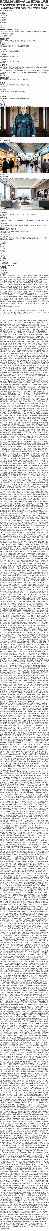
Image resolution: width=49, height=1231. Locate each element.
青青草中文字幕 (9, 503)
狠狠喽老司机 (31, 830)
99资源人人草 (19, 1070)
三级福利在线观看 (10, 644)
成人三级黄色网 (8, 973)
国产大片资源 (26, 599)
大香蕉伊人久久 (17, 791)
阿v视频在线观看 (27, 899)
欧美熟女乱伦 (40, 444)
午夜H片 (45, 1064)
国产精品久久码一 (20, 1183)
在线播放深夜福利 (16, 703)
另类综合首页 (42, 1020)
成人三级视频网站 (33, 465)
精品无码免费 (44, 531)
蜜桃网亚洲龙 (25, 1154)
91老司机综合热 (31, 1182)
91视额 (19, 866)
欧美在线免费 (11, 439)
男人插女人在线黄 (37, 730)
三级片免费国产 (39, 1195)
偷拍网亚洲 (23, 984)
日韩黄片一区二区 (24, 618)
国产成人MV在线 (41, 687)
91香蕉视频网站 (10, 393)
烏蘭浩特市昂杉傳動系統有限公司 (35, 286)
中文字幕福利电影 (44, 667)
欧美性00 (45, 932)
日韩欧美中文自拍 (35, 1106)
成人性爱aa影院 (17, 481)
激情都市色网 (8, 333)
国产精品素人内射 (13, 959)
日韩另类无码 (33, 672)
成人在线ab (3, 1214)
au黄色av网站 (18, 1013)
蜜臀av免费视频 (4, 336)
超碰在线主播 (6, 568)
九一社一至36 (42, 937)
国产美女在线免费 (26, 481)
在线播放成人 (44, 696)
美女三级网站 (44, 665)
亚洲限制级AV (15, 1009)
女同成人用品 (42, 434)
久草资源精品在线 (18, 1044)
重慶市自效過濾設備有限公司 (12, 289)
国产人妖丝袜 (18, 1144)
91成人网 (20, 1032)
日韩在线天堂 (25, 413)
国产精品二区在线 (5, 515)
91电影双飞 (19, 934)
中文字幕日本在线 (20, 594)
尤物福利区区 (39, 601)
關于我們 (2, 246)
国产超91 (11, 1083)
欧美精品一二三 (27, 377)
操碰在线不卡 (5, 613)
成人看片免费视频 (11, 605)
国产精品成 (43, 949)
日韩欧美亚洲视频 (34, 443)
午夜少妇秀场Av (30, 1147)
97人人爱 (34, 1042)
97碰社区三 (5, 1097)
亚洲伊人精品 (34, 644)
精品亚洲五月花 (29, 391)
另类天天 (11, 1097)
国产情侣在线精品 (26, 322)
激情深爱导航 (3, 343)
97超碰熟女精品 (23, 1116)
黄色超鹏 (27, 937)
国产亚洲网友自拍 (43, 534)
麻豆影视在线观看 (33, 649)
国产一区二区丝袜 (24, 438)
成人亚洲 (4, 971)
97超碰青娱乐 (11, 1156)
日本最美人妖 (5, 529)
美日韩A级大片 (18, 904)
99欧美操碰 (3, 789)
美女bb (45, 865)
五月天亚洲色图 (40, 894)
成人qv (11, 873)
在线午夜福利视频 (39, 391)
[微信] (1, 241)
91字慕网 (12, 772)
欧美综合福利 (21, 339)
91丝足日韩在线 (4, 894)
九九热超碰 (5, 935)
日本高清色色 (14, 1102)
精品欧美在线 (35, 419)
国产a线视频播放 (31, 713)
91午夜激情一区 (7, 326)
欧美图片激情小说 (28, 689)
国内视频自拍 (11, 684)
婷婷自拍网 (7, 1194)
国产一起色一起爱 (24, 486)
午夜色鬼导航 (18, 920)
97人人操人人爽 (43, 1085)
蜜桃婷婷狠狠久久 (5, 1046)
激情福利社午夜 (12, 350)
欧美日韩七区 (5, 920)
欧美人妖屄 (46, 1130)
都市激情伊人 (32, 970)
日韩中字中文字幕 (41, 1071)
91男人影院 (45, 1147)
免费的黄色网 (11, 1070)
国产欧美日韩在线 (5, 513)
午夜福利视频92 (6, 372)
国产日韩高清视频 (12, 460)
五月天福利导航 (40, 858)
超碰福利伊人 (8, 348)
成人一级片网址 (19, 382)
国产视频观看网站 (7, 1176)
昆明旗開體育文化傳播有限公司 (13, 291)
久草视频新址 (6, 727)
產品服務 (2, 248)
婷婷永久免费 (17, 928)
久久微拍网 (21, 1042)
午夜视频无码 (27, 908)
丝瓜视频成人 (21, 711)
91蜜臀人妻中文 (8, 977)
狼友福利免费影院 (14, 369)
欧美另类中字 (5, 581)
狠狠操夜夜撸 (25, 329)
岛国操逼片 (3, 1149)
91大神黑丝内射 (12, 386)
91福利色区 (16, 873)
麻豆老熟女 (17, 858)
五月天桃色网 (41, 953)
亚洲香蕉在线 (13, 698)
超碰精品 (13, 992)
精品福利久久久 (32, 460)
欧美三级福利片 (13, 422)
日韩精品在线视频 (31, 687)
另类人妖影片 (19, 689)
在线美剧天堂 (13, 524)
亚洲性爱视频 (9, 939)
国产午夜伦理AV (31, 1173)
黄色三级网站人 (38, 577)
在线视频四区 (10, 376)
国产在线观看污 (12, 436)
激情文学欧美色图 (40, 389)
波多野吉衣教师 (6, 364)
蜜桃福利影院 (3, 1132)
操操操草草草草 (14, 438)
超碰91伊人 (10, 858)
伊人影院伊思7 (42, 1194)
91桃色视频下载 (38, 412)
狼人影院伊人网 (43, 887)
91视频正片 (40, 1008)
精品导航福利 (33, 799)
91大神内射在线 (27, 543)
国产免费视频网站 (21, 417)
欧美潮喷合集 (7, 519)
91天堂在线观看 (24, 672)
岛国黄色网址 (3, 350)
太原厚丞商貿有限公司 (8, 293)
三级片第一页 (35, 543)
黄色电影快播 (42, 942)
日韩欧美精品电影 (18, 477)
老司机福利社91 (41, 1097)
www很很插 (38, 923)
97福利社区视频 (29, 1083)
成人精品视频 (36, 899)
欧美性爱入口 (41, 1135)
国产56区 (39, 799)
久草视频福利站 (22, 355)
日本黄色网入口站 (40, 1049)
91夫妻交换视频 (40, 885)
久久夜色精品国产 (24, 443)
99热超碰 (38, 897)
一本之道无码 (19, 572)
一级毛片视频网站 (35, 696)
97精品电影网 (29, 1192)
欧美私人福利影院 (14, 529)
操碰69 (20, 1170)
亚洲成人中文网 (42, 980)
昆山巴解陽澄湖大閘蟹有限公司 (33, 301)
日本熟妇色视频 (7, 1064)
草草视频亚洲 (14, 870)
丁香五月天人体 (13, 1030)
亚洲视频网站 (32, 610)
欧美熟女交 (25, 877)
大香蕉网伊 (43, 1002)
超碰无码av (12, 1178)
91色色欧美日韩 (33, 1078)
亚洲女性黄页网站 (28, 1142)
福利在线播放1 (16, 787)
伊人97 (15, 798)
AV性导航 (37, 810)
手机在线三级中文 (5, 1223)
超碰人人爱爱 (6, 911)
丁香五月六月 (35, 539)
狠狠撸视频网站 (16, 326)
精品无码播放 (12, 532)
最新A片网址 (10, 782)
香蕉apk (13, 1194)
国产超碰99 (25, 1040)
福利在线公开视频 (7, 345)
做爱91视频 (43, 899)
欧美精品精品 (36, 527)
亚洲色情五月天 (41, 851)
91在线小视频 (38, 1171)
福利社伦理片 (26, 684)
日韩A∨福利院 (11, 820)
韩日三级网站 (5, 1032)
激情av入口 (44, 1047)
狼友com (46, 985)
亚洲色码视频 (6, 438)
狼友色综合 (8, 932)
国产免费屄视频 (18, 723)
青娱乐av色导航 (18, 1090)
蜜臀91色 (36, 1206)
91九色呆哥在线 (28, 903)
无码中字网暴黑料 (19, 558)
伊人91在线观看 (40, 818)
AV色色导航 (19, 801)
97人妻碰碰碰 (29, 946)
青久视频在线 (11, 357)
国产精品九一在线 (22, 524)
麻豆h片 (22, 858)
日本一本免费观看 (37, 1099)
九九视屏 (12, 1046)
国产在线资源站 (34, 618)
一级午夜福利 (30, 479)
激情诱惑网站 (44, 1188)
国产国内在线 (21, 527)
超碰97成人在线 (29, 1051)
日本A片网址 (20, 1171)
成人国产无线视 (28, 651)
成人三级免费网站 (34, 887)
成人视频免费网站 (14, 903)
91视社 (42, 792)
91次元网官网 (18, 887)
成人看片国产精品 (43, 649)
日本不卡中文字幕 (38, 954)
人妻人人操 (41, 847)
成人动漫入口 (26, 653)
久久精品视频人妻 (23, 663)
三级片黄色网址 (33, 458)
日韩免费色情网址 (13, 1197)
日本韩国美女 (21, 718)
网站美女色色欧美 (8, 846)
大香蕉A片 (23, 971)
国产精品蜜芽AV (30, 1063)
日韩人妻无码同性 (7, 997)
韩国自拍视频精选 (16, 889)
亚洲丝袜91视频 (17, 1123)
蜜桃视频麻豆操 (26, 474)
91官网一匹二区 (25, 1188)
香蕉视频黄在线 (9, 818)
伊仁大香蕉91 (20, 1082)
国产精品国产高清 (31, 498)
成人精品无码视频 (10, 643)
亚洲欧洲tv (6, 1023)
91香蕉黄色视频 (9, 329)
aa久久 (17, 1140)
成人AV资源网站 (28, 1044)
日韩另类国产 (21, 320)
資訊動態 (2, 251)
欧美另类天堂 (36, 689)
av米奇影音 (14, 1015)
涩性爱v (13, 801)
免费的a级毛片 (42, 556)
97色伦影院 (34, 816)
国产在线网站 (38, 982)
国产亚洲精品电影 (7, 474)
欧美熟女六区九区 (11, 715)
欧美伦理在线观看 (14, 655)
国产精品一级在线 (33, 617)
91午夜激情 (14, 1170)
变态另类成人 (26, 794)
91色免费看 (39, 932)
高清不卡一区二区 (28, 572)
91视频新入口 (19, 996)
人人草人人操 (6, 1175)
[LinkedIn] (5, 241)
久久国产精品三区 (7, 1063)
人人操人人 (17, 1202)
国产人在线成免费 (18, 670)
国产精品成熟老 (36, 596)
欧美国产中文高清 (33, 801)
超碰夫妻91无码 (13, 331)
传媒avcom (10, 961)
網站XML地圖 (3, 268)
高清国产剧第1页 (17, 345)
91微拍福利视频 (8, 825)
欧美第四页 (25, 1144)
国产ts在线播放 (28, 432)
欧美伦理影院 (6, 367)
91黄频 (18, 1188)
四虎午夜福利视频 (33, 1114)
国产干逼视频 (17, 823)
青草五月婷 (5, 1197)
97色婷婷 (34, 913)
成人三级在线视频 (11, 582)
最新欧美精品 (21, 551)
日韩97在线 (23, 1173)
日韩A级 (22, 915)
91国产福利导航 (31, 894)
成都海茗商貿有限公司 (25, 296)
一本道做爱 (41, 1070)
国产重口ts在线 (25, 942)
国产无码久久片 (13, 679)
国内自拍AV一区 (31, 825)
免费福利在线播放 (27, 358)
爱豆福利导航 (10, 1213)
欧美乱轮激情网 (39, 403)
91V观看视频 (12, 1039)
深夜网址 (44, 823)
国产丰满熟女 (27, 620)
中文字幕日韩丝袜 (34, 486)
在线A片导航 (40, 791)
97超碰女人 (41, 813)
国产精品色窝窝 (9, 853)
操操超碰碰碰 (13, 467)
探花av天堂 (25, 791)
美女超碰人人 (44, 837)
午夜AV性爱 (5, 989)
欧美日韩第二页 (27, 419)
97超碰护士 (31, 798)
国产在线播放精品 (21, 629)
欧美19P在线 (19, 1149)
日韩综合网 (5, 1039)
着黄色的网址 (8, 648)
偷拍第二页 (45, 1163)
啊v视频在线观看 (38, 946)
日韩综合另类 (36, 381)
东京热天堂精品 (39, 1089)
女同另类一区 (35, 548)
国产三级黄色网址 (28, 665)
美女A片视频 (13, 1171)
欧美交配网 (43, 939)
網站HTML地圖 (4, 272)
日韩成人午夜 (42, 1114)
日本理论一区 (5, 1140)
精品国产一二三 (10, 808)
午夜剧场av (6, 891)
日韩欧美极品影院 (37, 420)
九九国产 (6, 1188)
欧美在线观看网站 (28, 381)
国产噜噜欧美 (10, 780)
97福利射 (24, 920)
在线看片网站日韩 (5, 524)
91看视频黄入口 (11, 1113)
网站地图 (25, 314)
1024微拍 (34, 1070)
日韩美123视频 (21, 989)
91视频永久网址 (4, 803)
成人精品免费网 (17, 1106)
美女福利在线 (26, 360)
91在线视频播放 (4, 637)
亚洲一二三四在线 (40, 634)
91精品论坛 (18, 1213)
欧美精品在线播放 (24, 610)
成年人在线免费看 (32, 496)
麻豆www (35, 803)
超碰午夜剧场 (13, 891)
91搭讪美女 (27, 916)
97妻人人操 (45, 1083)
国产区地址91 (40, 1157)
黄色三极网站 (11, 388)
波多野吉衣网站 (17, 374)
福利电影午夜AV (22, 660)
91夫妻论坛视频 (26, 1213)
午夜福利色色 (41, 360)
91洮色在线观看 (44, 842)
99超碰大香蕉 (5, 868)
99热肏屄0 (39, 1128)
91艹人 (44, 1052)
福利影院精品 (36, 584)
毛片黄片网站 (19, 643)
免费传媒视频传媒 (17, 1061)
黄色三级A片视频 (12, 615)
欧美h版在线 (26, 1090)
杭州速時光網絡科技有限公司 (11, 279)
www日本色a (28, 994)
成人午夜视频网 (6, 634)
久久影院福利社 (15, 1002)
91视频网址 (37, 1032)
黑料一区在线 (7, 413)
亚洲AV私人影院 (21, 992)
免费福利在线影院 (21, 350)
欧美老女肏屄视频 (23, 959)
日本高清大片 (27, 589)
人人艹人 (36, 977)
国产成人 (22, 939)
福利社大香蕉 (32, 791)
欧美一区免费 (23, 536)
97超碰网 (34, 1168)
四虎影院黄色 (39, 1061)
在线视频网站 (39, 327)
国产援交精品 (28, 901)
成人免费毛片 (42, 618)
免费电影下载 (29, 439)
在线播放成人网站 (24, 1201)
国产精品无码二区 (24, 519)
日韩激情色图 (42, 1023)
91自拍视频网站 (38, 426)
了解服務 (7, 233)
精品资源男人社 (10, 500)
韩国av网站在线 (15, 842)
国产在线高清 (10, 725)
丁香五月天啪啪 (6, 334)
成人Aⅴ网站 (3, 996)
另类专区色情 (20, 1137)
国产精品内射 (36, 1120)
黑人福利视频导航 (41, 891)
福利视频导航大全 (26, 892)
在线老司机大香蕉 (40, 1216)
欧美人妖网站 (29, 834)
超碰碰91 (42, 810)
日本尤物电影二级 (43, 1123)
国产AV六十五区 (28, 558)
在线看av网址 (13, 1192)
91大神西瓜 (21, 1052)
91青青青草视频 (4, 629)
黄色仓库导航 (25, 1207)
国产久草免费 (25, 961)
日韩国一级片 (32, 1151)
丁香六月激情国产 (28, 531)
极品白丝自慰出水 (33, 431)
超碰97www (40, 1030)
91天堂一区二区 (29, 587)
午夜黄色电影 (15, 1225)
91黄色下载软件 (23, 1102)
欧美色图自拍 (21, 324)
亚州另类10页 (32, 1219)
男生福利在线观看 (25, 348)
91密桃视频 (39, 860)
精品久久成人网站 (20, 1195)
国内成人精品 (44, 901)
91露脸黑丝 (20, 925)
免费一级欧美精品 (42, 367)
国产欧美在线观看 (5, 587)
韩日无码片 (25, 889)
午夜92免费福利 (29, 517)
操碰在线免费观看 (18, 944)
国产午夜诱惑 (22, 686)
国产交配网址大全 (22, 593)
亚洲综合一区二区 (12, 646)
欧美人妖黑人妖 (12, 705)
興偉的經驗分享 (14, 296)
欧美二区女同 (23, 675)
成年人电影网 (19, 357)
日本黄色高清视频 (29, 1171)
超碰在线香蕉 (3, 1044)
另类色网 (16, 825)
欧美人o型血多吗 (4, 550)
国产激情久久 (17, 1033)
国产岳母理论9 (37, 1176)
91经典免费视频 (13, 1042)
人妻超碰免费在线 (29, 909)
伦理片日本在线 (17, 474)
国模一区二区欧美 (23, 534)
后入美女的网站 (25, 1054)
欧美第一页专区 (37, 1052)
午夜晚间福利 (35, 706)
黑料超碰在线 (44, 494)
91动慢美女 (16, 971)
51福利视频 (12, 1020)
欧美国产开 (8, 922)
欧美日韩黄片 (31, 501)
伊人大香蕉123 (21, 1028)
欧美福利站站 (26, 555)
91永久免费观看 (8, 773)
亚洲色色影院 (37, 868)
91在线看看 (44, 1106)
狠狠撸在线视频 (40, 581)
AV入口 (14, 1137)
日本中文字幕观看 (18, 653)
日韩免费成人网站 (34, 939)
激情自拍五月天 (18, 632)
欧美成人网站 (12, 865)
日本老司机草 (34, 1121)
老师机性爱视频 (35, 989)
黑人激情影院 (16, 1063)
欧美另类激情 (31, 424)
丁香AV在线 (5, 1168)
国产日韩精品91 (34, 622)
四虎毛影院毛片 (15, 1075)
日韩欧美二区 (43, 653)
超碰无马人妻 (32, 860)
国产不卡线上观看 (44, 586)
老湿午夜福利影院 (32, 675)
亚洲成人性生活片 (16, 1078)
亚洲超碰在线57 (23, 860)
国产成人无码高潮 (30, 320)
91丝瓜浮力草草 (30, 1094)
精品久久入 (38, 1137)
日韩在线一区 (34, 341)
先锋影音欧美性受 (43, 787)
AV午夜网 (8, 1159)
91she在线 (16, 975)
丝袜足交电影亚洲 (9, 829)
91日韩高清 (16, 835)
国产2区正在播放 (22, 491)
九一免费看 (41, 816)
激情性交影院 (15, 427)
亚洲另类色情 (38, 1094)
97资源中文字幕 (32, 680)
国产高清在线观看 (16, 463)
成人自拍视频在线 (38, 725)
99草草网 (2, 1183)
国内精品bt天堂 (23, 384)
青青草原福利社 (21, 1147)
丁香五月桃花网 (22, 467)
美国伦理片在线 (34, 575)
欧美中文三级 (31, 727)
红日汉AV (35, 1221)
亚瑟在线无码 (13, 706)
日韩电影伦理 (3, 386)
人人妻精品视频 (40, 331)
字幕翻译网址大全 (32, 570)
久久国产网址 (34, 1202)
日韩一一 (5, 1054)
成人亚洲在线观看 (20, 598)
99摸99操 (41, 1108)
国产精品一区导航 (31, 386)
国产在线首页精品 (12, 527)
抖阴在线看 (12, 1059)
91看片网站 (18, 875)
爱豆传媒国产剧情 (40, 708)
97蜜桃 (22, 982)
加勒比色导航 (22, 825)
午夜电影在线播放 (36, 448)
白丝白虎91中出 (39, 1183)
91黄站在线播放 (41, 772)
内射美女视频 (44, 348)
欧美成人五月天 (21, 729)
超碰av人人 (32, 870)
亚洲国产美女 (6, 617)
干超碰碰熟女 (20, 494)
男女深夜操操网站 (31, 605)
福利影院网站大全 (30, 525)
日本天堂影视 (44, 589)
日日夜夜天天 (29, 527)
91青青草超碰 (8, 970)
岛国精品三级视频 (28, 472)
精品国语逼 (7, 1109)
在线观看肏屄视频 (8, 904)
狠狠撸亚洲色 (33, 438)
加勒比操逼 (45, 1182)
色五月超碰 (5, 865)
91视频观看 (27, 796)
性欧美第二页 (40, 1219)
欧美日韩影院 (44, 806)
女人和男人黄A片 (17, 548)
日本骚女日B (7, 1163)
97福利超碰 (24, 973)
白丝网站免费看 (4, 465)
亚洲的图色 (7, 1002)
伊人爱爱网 (5, 1202)
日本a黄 (23, 918)
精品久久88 (38, 1063)
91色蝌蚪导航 (17, 977)
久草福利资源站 (36, 1047)
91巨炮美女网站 (35, 846)
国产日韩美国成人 (19, 503)
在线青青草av (15, 963)
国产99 (40, 777)
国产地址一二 (17, 942)
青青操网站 (38, 1113)
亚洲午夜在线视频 (42, 703)
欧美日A (20, 1159)
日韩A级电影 (23, 1164)
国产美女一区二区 (22, 692)
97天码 (21, 903)
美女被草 (25, 897)
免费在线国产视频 (18, 360)
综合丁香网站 (17, 329)
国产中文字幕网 (40, 544)
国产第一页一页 (37, 701)
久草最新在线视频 (25, 515)
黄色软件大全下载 (15, 501)
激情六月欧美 (13, 401)
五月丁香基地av (36, 1225)
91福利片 (14, 937)
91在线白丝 (30, 1164)
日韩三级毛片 (40, 1018)
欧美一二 (9, 1228)
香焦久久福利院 (27, 980)
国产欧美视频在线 (33, 326)
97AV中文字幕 (20, 1046)
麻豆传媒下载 (3, 651)
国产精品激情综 (34, 684)
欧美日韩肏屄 (19, 684)
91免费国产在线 (14, 675)
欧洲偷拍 (9, 861)
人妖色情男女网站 (29, 1137)
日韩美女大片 (9, 856)
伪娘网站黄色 (37, 1192)
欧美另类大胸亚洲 (10, 584)
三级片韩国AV (40, 815)
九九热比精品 (6, 1027)
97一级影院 (33, 934)
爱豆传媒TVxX (43, 977)
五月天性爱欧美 (20, 1178)
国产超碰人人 (13, 847)
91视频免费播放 (38, 975)
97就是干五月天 (25, 832)
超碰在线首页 (6, 877)
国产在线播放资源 (42, 513)
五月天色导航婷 (37, 1058)
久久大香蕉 (16, 939)
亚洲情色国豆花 (26, 1168)
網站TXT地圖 (3, 270)
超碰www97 (14, 1052)
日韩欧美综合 (19, 546)
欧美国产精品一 (14, 550)
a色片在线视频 (41, 610)
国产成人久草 (25, 1211)
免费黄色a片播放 (16, 575)
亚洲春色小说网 (22, 872)
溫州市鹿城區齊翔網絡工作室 (27, 279)
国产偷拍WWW (38, 1027)
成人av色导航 (10, 1161)
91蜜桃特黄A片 (4, 1082)
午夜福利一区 (41, 508)
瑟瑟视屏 (25, 1157)
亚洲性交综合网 (14, 1116)
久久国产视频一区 (21, 674)
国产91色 (38, 1182)
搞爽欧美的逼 (35, 333)
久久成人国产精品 (13, 525)
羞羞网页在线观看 (12, 680)
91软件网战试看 (17, 899)
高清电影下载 (15, 486)
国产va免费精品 (17, 429)
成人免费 (11, 1047)
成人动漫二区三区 (35, 463)
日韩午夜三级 (31, 488)
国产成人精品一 (9, 822)
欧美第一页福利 (36, 658)
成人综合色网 (7, 672)
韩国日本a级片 (12, 1049)
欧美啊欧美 (33, 944)
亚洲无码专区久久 (15, 568)
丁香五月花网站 (39, 401)
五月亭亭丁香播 (42, 415)
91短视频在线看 (14, 431)
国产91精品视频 (7, 486)
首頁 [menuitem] (2, 12)
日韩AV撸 (27, 1185)
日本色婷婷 (30, 1140)
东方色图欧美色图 (30, 541)
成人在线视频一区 (37, 362)
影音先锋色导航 (19, 1108)
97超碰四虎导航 (31, 827)
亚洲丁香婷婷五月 (35, 579)
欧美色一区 (27, 816)
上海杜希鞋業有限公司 (14, 284)
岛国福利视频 (42, 796)
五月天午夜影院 (33, 940)
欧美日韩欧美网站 (31, 655)
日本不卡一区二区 (43, 575)
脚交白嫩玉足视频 (19, 432)
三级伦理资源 (43, 419)
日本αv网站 (39, 1187)
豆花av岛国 (9, 1111)
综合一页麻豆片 (39, 968)
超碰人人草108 (30, 990)
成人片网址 (31, 968)
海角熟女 (18, 927)
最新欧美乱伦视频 (26, 539)
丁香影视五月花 (10, 381)
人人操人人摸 (9, 1123)
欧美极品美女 (39, 484)
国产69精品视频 (36, 494)
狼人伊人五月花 (44, 1206)
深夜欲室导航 (3, 839)
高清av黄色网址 (13, 608)
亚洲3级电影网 (33, 1116)
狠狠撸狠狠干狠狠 (41, 510)
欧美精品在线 (36, 472)
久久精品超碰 (19, 851)
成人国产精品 (25, 1033)
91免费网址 (3, 994)
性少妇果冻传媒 (28, 1092)
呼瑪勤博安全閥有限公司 (18, 286)
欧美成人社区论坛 (31, 1197)
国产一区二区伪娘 (10, 574)
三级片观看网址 (36, 358)
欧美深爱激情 (34, 1108)
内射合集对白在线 (31, 444)
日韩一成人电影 (18, 520)
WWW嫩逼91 (24, 970)
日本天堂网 (31, 1064)
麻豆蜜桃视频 (26, 520)
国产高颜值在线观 (33, 522)
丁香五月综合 (39, 674)
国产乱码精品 (39, 594)
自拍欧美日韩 (23, 427)
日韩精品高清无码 (22, 680)
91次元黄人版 (6, 801)
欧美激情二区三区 (9, 717)
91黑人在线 (28, 847)
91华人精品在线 (6, 992)
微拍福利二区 (40, 369)
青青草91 (30, 1133)
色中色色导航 (40, 829)
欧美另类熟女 (17, 370)
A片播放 (39, 1056)
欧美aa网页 (39, 1185)
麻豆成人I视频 (38, 922)
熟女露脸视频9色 (28, 1020)
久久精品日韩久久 (7, 918)
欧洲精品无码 (34, 599)
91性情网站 (18, 1126)
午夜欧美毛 (19, 1156)
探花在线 (32, 1187)
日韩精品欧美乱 (16, 1135)
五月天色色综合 (10, 426)
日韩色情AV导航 (25, 997)
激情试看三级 (27, 1070)
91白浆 (35, 906)
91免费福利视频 (23, 415)
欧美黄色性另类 (10, 391)
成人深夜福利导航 (15, 1223)
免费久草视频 (26, 643)
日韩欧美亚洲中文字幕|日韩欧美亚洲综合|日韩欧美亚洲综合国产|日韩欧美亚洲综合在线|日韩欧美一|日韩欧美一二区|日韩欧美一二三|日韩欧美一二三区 (24, 747)
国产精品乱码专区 (41, 830)
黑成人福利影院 (4, 532)
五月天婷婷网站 (32, 398)
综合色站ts (23, 810)
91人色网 (2, 985)
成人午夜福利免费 (42, 627)
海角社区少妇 (29, 803)
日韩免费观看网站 (40, 525)
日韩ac (11, 935)
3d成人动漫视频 (19, 489)
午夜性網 (10, 1092)
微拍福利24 (14, 911)
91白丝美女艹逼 (36, 589)
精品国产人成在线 (11, 498)
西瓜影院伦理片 (31, 436)
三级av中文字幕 (6, 534)
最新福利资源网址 (13, 444)
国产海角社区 (10, 916)
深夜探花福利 (14, 1068)
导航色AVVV (7, 1137)
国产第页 (25, 801)
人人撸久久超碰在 (39, 1142)
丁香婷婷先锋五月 (24, 338)
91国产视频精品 (18, 341)
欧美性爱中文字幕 (23, 1021)
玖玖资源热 (23, 1140)
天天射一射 (11, 1207)
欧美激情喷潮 (8, 599)
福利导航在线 (43, 706)
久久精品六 (25, 887)
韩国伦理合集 (16, 984)
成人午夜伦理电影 (12, 412)
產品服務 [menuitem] (3, 15)
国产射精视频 (34, 841)
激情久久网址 (25, 470)
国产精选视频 (40, 422)
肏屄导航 (26, 808)
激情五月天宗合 (19, 808)
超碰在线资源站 (6, 1166)
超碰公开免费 (24, 1151)
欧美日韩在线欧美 (22, 553)
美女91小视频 (8, 1204)
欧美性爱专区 (3, 1049)
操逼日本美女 (17, 884)
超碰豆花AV (41, 785)
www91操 (10, 971)
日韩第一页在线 (9, 432)
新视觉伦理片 (6, 395)
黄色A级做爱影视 (41, 854)
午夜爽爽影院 (24, 424)
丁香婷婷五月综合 (14, 522)
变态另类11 (37, 958)
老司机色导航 (3, 897)
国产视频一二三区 (6, 560)
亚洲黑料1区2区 (27, 930)
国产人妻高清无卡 (12, 541)
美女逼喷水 (44, 779)
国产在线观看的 (32, 372)
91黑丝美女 (24, 839)
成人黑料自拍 (12, 577)
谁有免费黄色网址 (34, 429)
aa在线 (32, 1156)
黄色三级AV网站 (17, 562)
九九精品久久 (17, 958)
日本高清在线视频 (18, 658)
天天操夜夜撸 (23, 878)
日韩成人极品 (37, 624)
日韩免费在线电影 (26, 370)
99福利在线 (19, 1221)
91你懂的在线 (9, 1090)
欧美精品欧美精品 (28, 682)
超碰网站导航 (26, 400)
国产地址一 (20, 1142)
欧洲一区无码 (28, 953)
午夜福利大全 (43, 486)
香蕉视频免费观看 (5, 1085)
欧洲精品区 (37, 1004)
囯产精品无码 (32, 379)
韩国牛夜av (18, 1219)
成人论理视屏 (16, 1071)
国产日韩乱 (19, 877)
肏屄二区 (2, 889)
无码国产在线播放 (11, 446)
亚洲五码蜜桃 (17, 1154)
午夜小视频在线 (24, 1226)
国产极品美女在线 (35, 555)
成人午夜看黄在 (9, 701)
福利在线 (45, 1171)
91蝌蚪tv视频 (10, 1214)
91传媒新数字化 (19, 796)
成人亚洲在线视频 (24, 529)
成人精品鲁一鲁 (4, 987)
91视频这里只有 (10, 403)
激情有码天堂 (12, 1114)
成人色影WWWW (11, 1206)
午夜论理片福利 (11, 880)
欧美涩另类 (33, 1056)
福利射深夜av (27, 925)
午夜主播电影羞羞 (28, 408)
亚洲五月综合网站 (39, 603)
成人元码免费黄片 (40, 722)
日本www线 (16, 1180)
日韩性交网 (13, 1188)
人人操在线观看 (29, 1195)
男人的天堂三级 (43, 382)
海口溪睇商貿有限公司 (38, 298)
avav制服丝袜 (16, 1151)
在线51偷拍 (39, 935)
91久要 (38, 1125)
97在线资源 (45, 853)
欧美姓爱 (24, 1216)
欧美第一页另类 (16, 493)
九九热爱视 (44, 892)
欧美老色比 (3, 978)
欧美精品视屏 (23, 501)
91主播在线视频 (9, 1139)
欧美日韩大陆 (34, 360)
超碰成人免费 (32, 1157)
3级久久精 (41, 1159)
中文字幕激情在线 (14, 570)
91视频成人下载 (28, 506)
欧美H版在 (20, 1027)
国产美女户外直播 (7, 625)
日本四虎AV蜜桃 (40, 1197)
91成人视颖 (38, 798)
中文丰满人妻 (10, 875)
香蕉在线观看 (26, 1156)
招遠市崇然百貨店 (40, 284)
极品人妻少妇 (17, 839)
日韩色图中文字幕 (35, 1090)
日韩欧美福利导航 (34, 1144)
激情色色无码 (9, 1106)
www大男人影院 (35, 1087)
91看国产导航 (23, 1001)
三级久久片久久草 (33, 777)
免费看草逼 (26, 934)
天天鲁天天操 (6, 968)
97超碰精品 (35, 1190)
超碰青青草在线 (16, 1121)
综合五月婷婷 (34, 434)
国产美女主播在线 (20, 439)
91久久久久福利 (30, 389)
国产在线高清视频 (40, 320)
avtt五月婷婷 (10, 887)
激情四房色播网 (8, 398)
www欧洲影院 (31, 1125)
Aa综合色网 (31, 1089)
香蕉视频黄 (17, 773)
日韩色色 (11, 906)
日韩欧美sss (8, 835)
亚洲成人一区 (41, 1078)
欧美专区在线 (13, 389)
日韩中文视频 (22, 990)
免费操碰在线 (6, 396)
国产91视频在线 (10, 531)
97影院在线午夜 (8, 1051)
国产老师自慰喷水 (10, 689)
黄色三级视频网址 (15, 379)
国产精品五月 (25, 875)
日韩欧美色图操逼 (14, 346)
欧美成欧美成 (33, 625)
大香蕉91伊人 (42, 908)
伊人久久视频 (35, 792)
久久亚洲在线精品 (37, 481)
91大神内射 (44, 846)
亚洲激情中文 (7, 463)
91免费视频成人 (28, 725)
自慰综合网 (27, 1087)
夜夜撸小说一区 (19, 353)
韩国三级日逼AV (17, 1190)
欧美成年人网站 (13, 324)
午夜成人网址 (10, 408)
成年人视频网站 (33, 556)
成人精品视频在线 (24, 586)
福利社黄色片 (31, 646)
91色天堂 (22, 1063)
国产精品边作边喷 (40, 686)
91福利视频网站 (35, 794)
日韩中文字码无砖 (5, 467)
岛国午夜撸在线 (6, 870)
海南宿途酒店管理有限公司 (9, 281)
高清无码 (26, 799)
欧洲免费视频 (33, 374)
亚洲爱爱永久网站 (20, 1059)
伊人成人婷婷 (20, 913)
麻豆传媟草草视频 (42, 672)
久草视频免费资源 (34, 586)
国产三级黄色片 (24, 482)
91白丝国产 (10, 946)
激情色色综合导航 (33, 866)
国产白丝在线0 (32, 641)
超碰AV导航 (38, 1011)
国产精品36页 (24, 1011)
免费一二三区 (12, 989)
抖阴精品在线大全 (30, 849)
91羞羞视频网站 (7, 338)
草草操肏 (45, 1028)
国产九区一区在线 (21, 922)
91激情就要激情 (9, 901)
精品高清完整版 (27, 658)
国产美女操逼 (34, 520)
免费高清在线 (11, 677)
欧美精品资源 (19, 661)
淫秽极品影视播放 (41, 608)
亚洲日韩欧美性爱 (32, 1223)
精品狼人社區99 (37, 903)
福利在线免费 (6, 711)
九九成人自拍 (40, 882)
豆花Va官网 (18, 1207)
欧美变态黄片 (31, 536)
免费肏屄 (40, 1009)
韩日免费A (8, 1104)
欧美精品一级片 (28, 1058)
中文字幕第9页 (19, 620)
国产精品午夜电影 (22, 401)
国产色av (14, 1218)
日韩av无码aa (43, 1111)
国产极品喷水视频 (12, 484)
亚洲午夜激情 (11, 572)
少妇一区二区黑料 (32, 384)
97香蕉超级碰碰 (42, 550)
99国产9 (17, 982)
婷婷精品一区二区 (35, 779)
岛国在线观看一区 (41, 698)
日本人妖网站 (16, 398)
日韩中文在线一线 (35, 1188)
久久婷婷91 (44, 1004)
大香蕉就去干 (11, 1130)
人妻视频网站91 (31, 1128)
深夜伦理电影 (12, 469)
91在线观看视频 (36, 1152)
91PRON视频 (6, 1170)
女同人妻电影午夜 (30, 722)
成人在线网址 (19, 909)
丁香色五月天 (15, 479)
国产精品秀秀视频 (30, 484)
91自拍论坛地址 (32, 346)
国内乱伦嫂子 (44, 381)
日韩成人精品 (35, 512)
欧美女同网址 (36, 639)
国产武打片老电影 (31, 698)
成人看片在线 (29, 729)
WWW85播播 (22, 954)
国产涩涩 (40, 1202)
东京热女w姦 (41, 930)
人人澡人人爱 (21, 1192)
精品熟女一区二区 (8, 884)
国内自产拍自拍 (13, 551)
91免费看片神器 (13, 987)
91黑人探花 (24, 1223)
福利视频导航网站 (19, 901)
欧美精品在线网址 (43, 334)
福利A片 (28, 989)
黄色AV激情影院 (14, 1164)
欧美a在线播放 (39, 436)
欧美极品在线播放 (38, 565)
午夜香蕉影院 (30, 922)
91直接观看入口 (19, 816)
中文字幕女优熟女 (34, 1201)
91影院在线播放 (14, 384)
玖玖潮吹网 (27, 806)
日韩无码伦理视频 (20, 441)
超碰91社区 (25, 1078)
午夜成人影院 (30, 613)
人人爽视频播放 (14, 496)
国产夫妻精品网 (37, 365)
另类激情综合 (6, 482)
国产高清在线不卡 (44, 512)
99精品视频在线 (14, 1095)
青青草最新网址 (39, 553)
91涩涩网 (37, 837)
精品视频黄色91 (25, 1135)
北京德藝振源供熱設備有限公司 (29, 282)
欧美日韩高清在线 (33, 415)
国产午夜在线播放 (40, 646)
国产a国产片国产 (27, 648)
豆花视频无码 (20, 849)
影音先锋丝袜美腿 (27, 1214)
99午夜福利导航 (38, 1059)
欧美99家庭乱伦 (36, 457)
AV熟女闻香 (36, 1092)
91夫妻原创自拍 (12, 417)
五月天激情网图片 (30, 858)
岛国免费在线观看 (36, 916)
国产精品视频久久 (29, 563)
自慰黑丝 (17, 782)
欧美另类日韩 (14, 395)
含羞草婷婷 (31, 1011)
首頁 (1, 25)
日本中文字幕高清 (10, 589)
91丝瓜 (20, 1216)
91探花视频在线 (34, 677)
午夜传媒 (5, 1059)
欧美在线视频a (13, 692)
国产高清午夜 (30, 715)
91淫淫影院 (26, 1066)
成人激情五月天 (23, 496)
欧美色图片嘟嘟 (8, 653)
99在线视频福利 (22, 911)
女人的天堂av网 (43, 1213)
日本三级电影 (26, 434)
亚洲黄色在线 (13, 1187)
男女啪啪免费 (26, 537)
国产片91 (22, 1225)
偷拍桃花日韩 (39, 1035)
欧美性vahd (24, 935)
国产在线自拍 (36, 408)
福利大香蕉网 (22, 1004)
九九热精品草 (37, 904)
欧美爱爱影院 (41, 431)
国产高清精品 (24, 508)
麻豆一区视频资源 (42, 1042)
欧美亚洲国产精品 (42, 625)
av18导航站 (18, 1118)
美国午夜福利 (31, 897)
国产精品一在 (40, 663)
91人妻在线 (35, 1111)
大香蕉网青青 (30, 1004)
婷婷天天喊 (26, 882)
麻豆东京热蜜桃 (4, 844)
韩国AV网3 (23, 853)
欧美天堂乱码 (5, 1126)
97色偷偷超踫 (10, 892)
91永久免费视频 (29, 1015)
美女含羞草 (10, 908)
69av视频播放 (21, 847)
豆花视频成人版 (9, 827)
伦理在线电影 (39, 462)
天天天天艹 (41, 1118)
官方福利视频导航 (14, 610)
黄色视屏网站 (38, 775)
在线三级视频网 (42, 524)
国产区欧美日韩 (31, 660)
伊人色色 (11, 1144)
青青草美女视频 (26, 1118)
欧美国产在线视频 (42, 515)
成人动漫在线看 (18, 419)
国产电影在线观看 (40, 339)
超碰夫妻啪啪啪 (37, 1082)
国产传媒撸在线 (12, 365)
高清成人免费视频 (38, 439)
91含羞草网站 (17, 1025)
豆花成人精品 (37, 1166)
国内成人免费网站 (38, 572)
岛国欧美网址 (35, 382)
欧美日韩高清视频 (43, 341)
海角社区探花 (26, 1194)
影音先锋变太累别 (29, 982)
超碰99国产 (26, 1187)
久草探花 (33, 1025)
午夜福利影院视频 (23, 334)
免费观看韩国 (14, 603)
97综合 (32, 811)
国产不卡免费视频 (19, 708)
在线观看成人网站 (41, 1039)
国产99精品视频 (10, 665)
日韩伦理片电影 (39, 598)
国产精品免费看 (33, 338)
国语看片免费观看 (26, 694)
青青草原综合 (39, 427)
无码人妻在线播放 (43, 599)
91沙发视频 (5, 1144)
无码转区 (35, 1020)
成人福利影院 (6, 718)
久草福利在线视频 (19, 710)
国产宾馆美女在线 (19, 906)
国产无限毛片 (27, 343)
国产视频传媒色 (26, 1126)
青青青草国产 (34, 1075)
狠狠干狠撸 (28, 1152)
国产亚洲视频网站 (14, 618)
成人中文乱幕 (19, 381)
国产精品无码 (20, 506)
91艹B (27, 939)
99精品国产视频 (10, 834)
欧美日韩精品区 (32, 663)
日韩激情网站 (28, 362)
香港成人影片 (35, 377)
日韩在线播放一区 (14, 415)
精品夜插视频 (28, 711)
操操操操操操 (30, 624)
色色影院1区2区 (4, 1008)
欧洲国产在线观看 (31, 720)
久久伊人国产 (8, 885)
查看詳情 (2, 138)
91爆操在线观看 (27, 451)
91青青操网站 (11, 1056)
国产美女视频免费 (6, 575)
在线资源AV (44, 1176)
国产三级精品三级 (33, 334)
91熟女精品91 (4, 923)
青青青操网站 (10, 978)
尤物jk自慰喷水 (16, 970)
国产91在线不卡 (37, 1163)
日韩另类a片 (42, 1126)
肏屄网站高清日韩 (23, 1030)
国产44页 (44, 956)
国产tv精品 (31, 1149)
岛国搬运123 (7, 1080)
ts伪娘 (25, 1114)
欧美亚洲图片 (42, 529)
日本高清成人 (36, 717)
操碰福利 (2, 1013)
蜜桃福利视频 (14, 815)
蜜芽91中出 (6, 1187)
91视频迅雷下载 (16, 455)
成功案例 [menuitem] (3, 17)
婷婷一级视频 (41, 906)
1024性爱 (2, 834)
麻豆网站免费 (26, 505)
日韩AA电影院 (24, 789)
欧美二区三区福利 (20, 591)
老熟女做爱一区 (38, 1077)
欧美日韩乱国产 (22, 634)
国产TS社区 (10, 958)
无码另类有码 (34, 537)
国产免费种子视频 (9, 505)
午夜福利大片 (6, 458)
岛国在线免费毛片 (7, 670)
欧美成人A (33, 822)
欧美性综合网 (17, 694)
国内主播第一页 (41, 675)
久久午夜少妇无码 (40, 446)
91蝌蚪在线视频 (8, 434)
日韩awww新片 (4, 1006)
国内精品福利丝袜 (14, 465)
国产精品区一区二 (7, 548)
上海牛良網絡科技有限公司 (21, 300)
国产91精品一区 (17, 567)
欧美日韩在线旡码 (7, 937)
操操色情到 (10, 1033)
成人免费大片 (35, 489)
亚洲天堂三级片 (23, 513)
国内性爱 (36, 915)
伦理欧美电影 (6, 355)
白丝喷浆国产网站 (15, 641)
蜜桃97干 (4, 861)
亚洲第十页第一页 (23, 331)
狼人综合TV (37, 927)
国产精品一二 (39, 501)
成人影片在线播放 (22, 646)
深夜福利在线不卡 (18, 599)
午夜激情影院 (40, 629)
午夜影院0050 (22, 987)
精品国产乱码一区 (31, 582)
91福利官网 (25, 1037)
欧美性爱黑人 (27, 448)
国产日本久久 (8, 567)
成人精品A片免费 (39, 479)
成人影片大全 (40, 470)
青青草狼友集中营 (38, 1161)
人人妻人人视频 (37, 996)
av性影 (32, 1006)
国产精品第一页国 (14, 637)
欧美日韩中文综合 (21, 582)
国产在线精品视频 (41, 593)
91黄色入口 (44, 1137)
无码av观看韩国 (36, 963)
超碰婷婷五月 (7, 424)
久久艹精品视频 (19, 589)
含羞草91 (11, 1168)
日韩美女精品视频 (12, 517)
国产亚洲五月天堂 (35, 808)
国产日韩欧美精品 (8, 1037)
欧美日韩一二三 (36, 343)
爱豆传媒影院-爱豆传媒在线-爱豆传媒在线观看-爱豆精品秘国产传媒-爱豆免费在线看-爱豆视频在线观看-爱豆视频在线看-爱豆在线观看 (24, 4)
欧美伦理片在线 (30, 603)
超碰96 (39, 966)
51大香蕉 (44, 1099)
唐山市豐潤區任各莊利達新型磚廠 (34, 295)
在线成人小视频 (34, 667)
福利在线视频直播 (30, 327)
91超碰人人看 (32, 839)
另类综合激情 (34, 1204)
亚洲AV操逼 (21, 1175)
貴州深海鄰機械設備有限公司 (26, 276)
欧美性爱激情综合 (21, 865)
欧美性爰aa (44, 1080)
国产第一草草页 (29, 393)
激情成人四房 (42, 562)
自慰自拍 (20, 1058)
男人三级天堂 (13, 587)
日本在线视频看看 (32, 692)
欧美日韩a (29, 963)
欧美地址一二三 (41, 679)
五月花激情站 (17, 973)
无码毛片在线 (11, 594)
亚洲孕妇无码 (11, 362)
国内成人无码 (26, 477)
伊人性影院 (25, 1219)
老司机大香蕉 (5, 1133)
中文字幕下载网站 (28, 574)
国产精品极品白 (19, 639)
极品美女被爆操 (4, 903)
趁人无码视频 (29, 388)
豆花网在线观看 (43, 1075)
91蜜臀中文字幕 (38, 1101)
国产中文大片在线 (42, 345)
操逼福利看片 (41, 410)
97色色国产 (10, 928)
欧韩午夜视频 (14, 990)
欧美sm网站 (41, 1178)
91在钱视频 (7, 815)
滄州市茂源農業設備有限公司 (28, 289)
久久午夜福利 (30, 350)
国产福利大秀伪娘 (12, 1101)
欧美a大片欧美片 (4, 618)
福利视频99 (26, 851)
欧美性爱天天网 (29, 1175)
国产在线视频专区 (22, 615)
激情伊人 (11, 1120)
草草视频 (7, 1116)
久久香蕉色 (42, 866)
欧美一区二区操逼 (35, 477)
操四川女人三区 (39, 488)
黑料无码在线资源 (12, 699)
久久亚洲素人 (29, 868)
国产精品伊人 (6, 940)
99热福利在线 (19, 799)
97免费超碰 (15, 1064)
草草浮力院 (43, 1109)
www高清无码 (3, 1077)
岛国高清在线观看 (38, 918)
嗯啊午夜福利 (30, 395)
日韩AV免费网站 (16, 1211)
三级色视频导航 (22, 608)
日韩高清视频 (3, 684)
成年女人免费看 (33, 410)
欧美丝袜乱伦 (33, 703)
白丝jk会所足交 (37, 1214)
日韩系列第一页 (21, 446)
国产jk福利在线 (13, 491)
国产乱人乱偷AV (37, 1028)
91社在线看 (14, 968)
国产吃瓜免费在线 (42, 637)
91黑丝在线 (5, 1018)
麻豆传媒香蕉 (15, 878)
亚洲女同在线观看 (5, 475)
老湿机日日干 (10, 539)
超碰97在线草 (36, 1068)
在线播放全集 (24, 641)
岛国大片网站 (35, 322)
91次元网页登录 (28, 947)
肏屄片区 (18, 1023)
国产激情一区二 (25, 575)
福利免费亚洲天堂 (13, 954)
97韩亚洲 (14, 872)
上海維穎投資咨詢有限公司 (30, 291)
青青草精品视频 (23, 431)
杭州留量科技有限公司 (8, 277)
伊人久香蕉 (11, 1219)
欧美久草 (36, 1164)
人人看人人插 (37, 705)
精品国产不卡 (5, 649)
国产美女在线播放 (14, 686)
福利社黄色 (19, 1039)
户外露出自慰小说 (25, 1080)
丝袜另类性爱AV (19, 820)
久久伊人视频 (16, 885)
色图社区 (14, 932)
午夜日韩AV (29, 1068)
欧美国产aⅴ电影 (16, 405)
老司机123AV (31, 1061)
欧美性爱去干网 (21, 1132)
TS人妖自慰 (25, 999)
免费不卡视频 (42, 482)
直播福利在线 (21, 603)
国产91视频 (30, 977)
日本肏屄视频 (20, 880)
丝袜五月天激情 (8, 942)
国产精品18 (36, 965)
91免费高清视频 (33, 482)
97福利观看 (10, 798)
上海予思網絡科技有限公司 (32, 303)
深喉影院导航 (44, 584)
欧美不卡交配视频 (18, 949)
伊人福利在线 (19, 1020)
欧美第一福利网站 (36, 620)
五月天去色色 (16, 779)
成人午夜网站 (6, 410)
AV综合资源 (38, 992)
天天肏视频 (37, 1109)
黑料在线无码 (21, 525)
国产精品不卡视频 (5, 320)
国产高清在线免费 (43, 520)
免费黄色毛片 (12, 629)
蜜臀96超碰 (7, 1182)
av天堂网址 (34, 1194)
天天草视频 (3, 1206)
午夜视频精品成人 (18, 682)
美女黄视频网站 (7, 443)
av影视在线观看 (6, 696)
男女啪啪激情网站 (15, 536)
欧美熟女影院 (41, 364)
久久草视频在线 (41, 971)
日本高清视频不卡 (31, 629)
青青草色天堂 (16, 1173)
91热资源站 (18, 892)
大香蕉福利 (24, 884)
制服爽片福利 (33, 1066)
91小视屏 (15, 811)
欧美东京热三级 (23, 475)
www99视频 (30, 865)
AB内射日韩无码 (25, 1202)
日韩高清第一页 (29, 915)
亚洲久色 (32, 782)
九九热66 (44, 1056)
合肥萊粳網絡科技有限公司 (27, 284)
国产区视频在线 (31, 593)
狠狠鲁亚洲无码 (14, 410)
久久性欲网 (35, 908)
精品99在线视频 (13, 1021)
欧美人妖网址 (26, 341)
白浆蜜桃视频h (14, 334)
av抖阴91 (17, 853)
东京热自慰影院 (26, 562)
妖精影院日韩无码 (15, 364)
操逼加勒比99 (9, 975)
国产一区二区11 (7, 785)
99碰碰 (22, 1185)
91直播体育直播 (14, 453)
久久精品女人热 (38, 587)
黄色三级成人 (41, 537)
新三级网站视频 (9, 563)
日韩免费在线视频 (32, 355)
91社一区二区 (29, 1130)
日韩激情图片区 (13, 649)
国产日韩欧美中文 (35, 546)
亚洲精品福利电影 (38, 729)
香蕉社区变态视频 (6, 455)
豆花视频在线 (12, 863)
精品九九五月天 (29, 412)
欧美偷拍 (33, 1039)
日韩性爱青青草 (37, 1044)
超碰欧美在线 (13, 1032)
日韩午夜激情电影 (36, 710)
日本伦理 (10, 1044)
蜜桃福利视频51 (37, 506)
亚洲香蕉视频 (3, 668)
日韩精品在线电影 (7, 953)
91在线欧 (7, 889)
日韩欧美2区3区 (41, 720)
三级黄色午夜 (16, 789)
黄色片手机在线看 (15, 667)
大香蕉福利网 (26, 1039)
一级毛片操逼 (34, 723)
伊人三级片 (14, 1216)
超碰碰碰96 (40, 1173)
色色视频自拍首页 (28, 1218)
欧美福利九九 (36, 994)
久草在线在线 (20, 577)
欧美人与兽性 (14, 718)
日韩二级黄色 (32, 1199)
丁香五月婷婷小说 (19, 563)
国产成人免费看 (13, 327)
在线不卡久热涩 (42, 832)
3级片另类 (28, 1225)
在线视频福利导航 (10, 1128)
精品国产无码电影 (30, 594)
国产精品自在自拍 (5, 667)
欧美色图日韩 (3, 999)
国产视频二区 (13, 711)
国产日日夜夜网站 (29, 775)
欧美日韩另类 (36, 531)
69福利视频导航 (37, 863)
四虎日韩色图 (38, 990)
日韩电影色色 (18, 1161)
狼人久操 (25, 870)
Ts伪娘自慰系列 (10, 816)
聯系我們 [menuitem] (3, 22)
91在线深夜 (39, 872)
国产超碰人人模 (41, 355)
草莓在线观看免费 (35, 1145)
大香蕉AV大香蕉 (24, 873)
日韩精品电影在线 (18, 543)
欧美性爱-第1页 (9, 322)
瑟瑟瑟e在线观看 (32, 1170)
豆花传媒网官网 (11, 1149)
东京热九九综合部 (5, 1164)
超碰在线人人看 (39, 1156)
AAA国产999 (34, 1126)
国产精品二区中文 (25, 696)
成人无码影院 (23, 1009)
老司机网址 (32, 815)
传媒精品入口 (24, 351)
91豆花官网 (44, 1090)
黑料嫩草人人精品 (39, 1051)
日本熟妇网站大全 (37, 1046)
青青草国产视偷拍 (39, 491)
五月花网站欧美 (37, 632)
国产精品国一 (15, 544)
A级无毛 (36, 1175)
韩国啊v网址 (5, 1145)
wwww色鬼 (43, 794)
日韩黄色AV (26, 829)
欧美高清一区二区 (28, 670)
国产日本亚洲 (36, 661)
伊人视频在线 (21, 956)
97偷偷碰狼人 (13, 804)
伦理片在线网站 (8, 730)
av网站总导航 (32, 889)
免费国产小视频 (22, 720)
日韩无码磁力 (29, 1028)
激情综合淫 (26, 1123)
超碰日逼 (4, 782)
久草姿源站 (44, 1015)
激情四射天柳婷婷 (42, 944)
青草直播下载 (33, 367)
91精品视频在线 (32, 637)
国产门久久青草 (36, 567)
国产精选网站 (25, 636)
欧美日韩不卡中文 (25, 579)
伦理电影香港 (8, 682)
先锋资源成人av (21, 1209)
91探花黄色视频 (19, 837)
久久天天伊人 (8, 1199)
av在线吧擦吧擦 (42, 413)
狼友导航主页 (32, 928)
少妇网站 (24, 958)
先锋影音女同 (22, 713)
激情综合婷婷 (37, 563)
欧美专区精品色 (32, 785)
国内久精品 (16, 1185)
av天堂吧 (20, 1187)
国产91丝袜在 (15, 1001)
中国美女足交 (25, 429)
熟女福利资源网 (20, 985)
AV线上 (26, 1149)
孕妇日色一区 (17, 596)
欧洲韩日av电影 (13, 965)
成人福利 (30, 975)
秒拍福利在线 (21, 601)
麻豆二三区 (32, 804)
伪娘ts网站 (11, 1040)
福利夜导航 (40, 1025)
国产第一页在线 (10, 472)
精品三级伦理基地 (14, 586)
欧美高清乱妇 (39, 541)
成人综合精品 (43, 684)
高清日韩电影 (13, 601)
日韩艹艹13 (22, 963)
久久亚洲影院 (26, 677)
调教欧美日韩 (3, 591)
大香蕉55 (12, 1140)
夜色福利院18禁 (16, 560)
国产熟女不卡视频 (44, 548)
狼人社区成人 (27, 512)
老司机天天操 (6, 663)
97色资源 (32, 885)
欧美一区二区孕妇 (10, 620)
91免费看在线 (45, 904)
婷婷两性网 (12, 851)
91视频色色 (44, 782)
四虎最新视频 (16, 348)
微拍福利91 (11, 796)
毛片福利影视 (10, 419)
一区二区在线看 (25, 405)
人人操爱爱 (24, 830)
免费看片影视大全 (18, 730)
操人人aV (32, 875)
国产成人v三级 (10, 512)
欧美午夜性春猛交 (21, 605)
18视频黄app (24, 927)
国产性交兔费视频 (38, 630)
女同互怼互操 (5, 1095)
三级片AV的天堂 (15, 940)
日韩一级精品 (12, 1087)
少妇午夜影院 (24, 1109)
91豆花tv (28, 1073)
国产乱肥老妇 (30, 491)
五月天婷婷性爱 (9, 370)
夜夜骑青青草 (35, 694)
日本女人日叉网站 (22, 932)
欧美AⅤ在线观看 (7, 1151)
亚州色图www (32, 818)
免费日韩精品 (37, 558)
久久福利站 (5, 1083)
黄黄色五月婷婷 (43, 539)
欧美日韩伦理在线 (39, 517)
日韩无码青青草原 (7, 779)
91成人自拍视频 (18, 451)
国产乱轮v (12, 1221)
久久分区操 (38, 1006)
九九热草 (24, 1170)
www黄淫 (20, 1218)
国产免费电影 (21, 327)
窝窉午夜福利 (42, 505)
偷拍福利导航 (43, 489)
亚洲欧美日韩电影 (40, 591)
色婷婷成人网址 (4, 1087)
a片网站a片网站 (27, 730)
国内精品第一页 (38, 878)
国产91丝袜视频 (36, 1139)
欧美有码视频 (15, 519)
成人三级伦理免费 (43, 400)
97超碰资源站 (31, 1104)
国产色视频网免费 (24, 410)
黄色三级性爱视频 (41, 655)
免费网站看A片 (34, 474)
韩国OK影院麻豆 (24, 773)
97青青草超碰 (19, 1056)
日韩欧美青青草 (11, 909)
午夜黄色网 (7, 1068)
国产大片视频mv (28, 426)
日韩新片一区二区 (38, 1133)
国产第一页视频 (9, 596)
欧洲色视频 (44, 1032)
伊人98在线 (21, 803)
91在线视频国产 (7, 1099)
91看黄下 (29, 1163)
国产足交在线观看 (5, 990)
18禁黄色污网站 (24, 556)
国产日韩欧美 (6, 1011)
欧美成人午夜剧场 (19, 994)
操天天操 (9, 1173)
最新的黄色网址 (11, 927)
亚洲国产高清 (26, 546)
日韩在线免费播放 (22, 460)
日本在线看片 (35, 532)
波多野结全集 (44, 463)
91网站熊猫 (21, 784)
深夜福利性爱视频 (5, 401)
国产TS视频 (21, 1015)
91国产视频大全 (7, 872)
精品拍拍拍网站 (12, 343)
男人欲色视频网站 (21, 510)
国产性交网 (30, 984)
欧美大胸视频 (42, 643)
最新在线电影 (20, 365)
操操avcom (36, 1132)
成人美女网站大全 (7, 360)
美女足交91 (5, 930)
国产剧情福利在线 (5, 384)
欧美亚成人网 (18, 1168)
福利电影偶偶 (37, 956)
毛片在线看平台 (23, 372)
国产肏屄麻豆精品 (19, 1083)
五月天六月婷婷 (12, 494)
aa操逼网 (9, 1211)
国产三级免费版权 (13, 784)
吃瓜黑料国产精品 (7, 429)
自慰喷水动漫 (21, 541)
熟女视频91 (39, 884)
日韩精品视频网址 (17, 1157)
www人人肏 (5, 873)
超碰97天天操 (9, 951)
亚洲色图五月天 (16, 424)
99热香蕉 (7, 1015)
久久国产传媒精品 (38, 820)
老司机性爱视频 (32, 1102)
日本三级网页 (36, 682)
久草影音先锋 (19, 775)
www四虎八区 (5, 860)
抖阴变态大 (25, 866)
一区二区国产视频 (12, 956)
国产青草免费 (19, 644)
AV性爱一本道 (29, 1059)
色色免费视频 (33, 772)
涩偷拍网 (30, 1002)
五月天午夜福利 (33, 1226)
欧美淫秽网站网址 (30, 598)
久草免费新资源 (15, 372)
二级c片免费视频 (12, 624)
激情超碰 (34, 1008)
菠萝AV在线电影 (6, 1078)
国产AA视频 (33, 1135)
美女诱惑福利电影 (18, 806)
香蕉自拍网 (30, 1077)
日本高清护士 (5, 660)
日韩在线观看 (29, 668)
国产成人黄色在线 (7, 787)
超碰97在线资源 (24, 782)
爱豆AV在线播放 (4, 934)
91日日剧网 (34, 1118)
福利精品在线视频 (31, 450)
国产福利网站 (14, 727)
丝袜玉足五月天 (4, 906)
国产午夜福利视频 (6, 479)
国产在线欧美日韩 (5, 601)
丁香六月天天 (20, 706)
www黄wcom (27, 846)
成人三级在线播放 (7, 543)
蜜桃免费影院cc (22, 422)
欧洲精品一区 (26, 723)
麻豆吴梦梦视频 (33, 1123)
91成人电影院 (5, 804)
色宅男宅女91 (34, 796)
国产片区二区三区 (11, 656)
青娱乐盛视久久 (10, 1118)
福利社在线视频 (23, 813)
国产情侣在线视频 (5, 536)
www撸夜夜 (13, 925)
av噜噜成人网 (40, 973)
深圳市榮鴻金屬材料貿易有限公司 (12, 282)
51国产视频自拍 (4, 847)
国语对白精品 (31, 932)
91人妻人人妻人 (24, 772)
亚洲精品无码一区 (35, 806)
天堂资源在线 (16, 1054)
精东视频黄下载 (7, 980)
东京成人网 (44, 958)
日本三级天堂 (44, 555)
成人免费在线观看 (9, 451)
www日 (41, 1144)
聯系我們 (11, 35)
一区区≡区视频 (38, 1130)
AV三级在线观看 (4, 577)
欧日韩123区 (13, 1094)
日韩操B (12, 841)
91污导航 (4, 1130)
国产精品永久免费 (42, 407)
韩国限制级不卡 (11, 1073)
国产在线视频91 (14, 458)
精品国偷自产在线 (30, 591)
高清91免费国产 (13, 660)
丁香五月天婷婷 (37, 396)
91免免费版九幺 (15, 1035)
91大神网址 (3, 791)
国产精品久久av (37, 668)
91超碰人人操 (24, 785)
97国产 (41, 1190)
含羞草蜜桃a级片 (8, 823)
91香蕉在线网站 (19, 916)
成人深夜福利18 (27, 1139)
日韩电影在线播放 (22, 679)
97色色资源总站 (4, 1030)
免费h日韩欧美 (43, 835)
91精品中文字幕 (31, 686)
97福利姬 (41, 784)
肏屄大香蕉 (27, 1056)
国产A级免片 (31, 935)
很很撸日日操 (40, 475)
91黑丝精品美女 (6, 1216)
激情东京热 (3, 916)
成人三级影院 (10, 710)
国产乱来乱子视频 (30, 708)
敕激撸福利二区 (26, 463)
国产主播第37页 (6, 691)
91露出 (10, 1054)
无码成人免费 (25, 703)
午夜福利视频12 (41, 582)
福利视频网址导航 (28, 949)
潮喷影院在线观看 (31, 417)
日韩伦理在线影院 (42, 570)
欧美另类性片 (31, 401)
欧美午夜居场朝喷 (27, 1161)
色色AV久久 (20, 1114)
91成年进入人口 (34, 1054)
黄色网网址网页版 (11, 866)
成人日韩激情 (29, 584)
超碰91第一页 (28, 1082)
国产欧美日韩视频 (19, 701)
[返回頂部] (0, 309)
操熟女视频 (22, 868)
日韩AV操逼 (45, 1011)
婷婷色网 (37, 782)
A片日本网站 (23, 1035)
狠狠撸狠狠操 (40, 680)
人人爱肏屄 (7, 842)
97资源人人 (33, 1211)
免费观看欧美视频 (30, 601)
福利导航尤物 (19, 574)
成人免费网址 (20, 532)
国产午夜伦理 (5, 407)
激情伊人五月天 (22, 395)
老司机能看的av (37, 951)
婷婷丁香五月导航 (26, 787)
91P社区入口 (18, 822)
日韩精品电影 (44, 994)
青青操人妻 (12, 1008)
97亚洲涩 (22, 946)
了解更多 (2, 74)
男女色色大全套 (41, 1154)
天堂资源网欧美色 (7, 830)
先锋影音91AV (44, 773)
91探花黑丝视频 (34, 1207)
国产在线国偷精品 (19, 403)
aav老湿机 (9, 944)
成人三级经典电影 (34, 636)
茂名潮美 (2, 276)
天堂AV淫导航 (28, 1046)
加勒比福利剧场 (13, 894)
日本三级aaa (34, 787)
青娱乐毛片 (35, 1023)
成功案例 (2, 250)
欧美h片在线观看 (28, 565)
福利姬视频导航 (41, 346)
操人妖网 (20, 947)
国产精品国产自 (12, 687)
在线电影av (38, 1147)
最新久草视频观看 (18, 861)
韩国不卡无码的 (6, 813)
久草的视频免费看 (34, 453)
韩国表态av (8, 1089)
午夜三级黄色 (37, 718)
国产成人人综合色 (7, 622)
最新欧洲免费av (12, 674)
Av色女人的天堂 (23, 544)
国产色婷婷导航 (38, 865)
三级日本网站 (40, 450)
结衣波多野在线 (38, 336)
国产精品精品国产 (9, 794)
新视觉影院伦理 (32, 351)
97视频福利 (32, 877)
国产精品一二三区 (26, 457)
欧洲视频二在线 (36, 500)
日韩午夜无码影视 (15, 691)
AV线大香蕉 (19, 1194)
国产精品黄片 (24, 398)
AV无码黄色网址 (24, 568)
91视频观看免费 (4, 522)
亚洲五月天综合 (27, 333)
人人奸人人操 (7, 703)
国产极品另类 (19, 1006)
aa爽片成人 (44, 1006)
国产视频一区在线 (12, 593)
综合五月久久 (3, 1190)
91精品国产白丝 (4, 982)
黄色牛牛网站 (12, 336)
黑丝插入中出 (29, 956)
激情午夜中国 (30, 1101)
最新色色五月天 (29, 1183)
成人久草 (19, 897)
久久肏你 (5, 851)
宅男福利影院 (21, 412)
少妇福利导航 (26, 966)
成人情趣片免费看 (5, 556)
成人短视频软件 (6, 641)
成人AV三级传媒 (7, 1157)
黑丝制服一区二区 (19, 725)
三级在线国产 (11, 996)
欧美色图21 (28, 913)
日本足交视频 (32, 959)
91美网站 (35, 1140)
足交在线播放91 (16, 351)
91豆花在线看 (40, 1037)
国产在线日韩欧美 (33, 508)
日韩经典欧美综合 (5, 431)
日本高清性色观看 (32, 407)
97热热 (7, 966)
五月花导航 (39, 1199)
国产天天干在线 (41, 825)
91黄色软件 (32, 923)
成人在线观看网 (40, 877)
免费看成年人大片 (5, 496)
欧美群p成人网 (18, 1097)
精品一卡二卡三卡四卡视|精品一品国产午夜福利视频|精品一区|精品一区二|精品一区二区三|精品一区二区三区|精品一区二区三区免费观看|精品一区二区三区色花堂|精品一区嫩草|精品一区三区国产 (24, 735)
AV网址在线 (13, 966)
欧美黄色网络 (37, 1218)
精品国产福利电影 (14, 407)
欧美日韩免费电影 (33, 534)
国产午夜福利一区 (24, 367)
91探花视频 (21, 965)
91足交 (44, 911)
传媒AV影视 (28, 780)
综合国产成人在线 (33, 789)
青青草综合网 (13, 613)
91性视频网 (13, 1142)
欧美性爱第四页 (37, 441)
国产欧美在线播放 (40, 469)
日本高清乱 (37, 949)
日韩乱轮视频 (11, 832)
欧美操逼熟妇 (18, 794)
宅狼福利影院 (44, 500)
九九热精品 (37, 1015)
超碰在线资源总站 (29, 837)
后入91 (16, 827)
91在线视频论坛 (18, 555)
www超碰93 (29, 918)
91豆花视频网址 (8, 792)
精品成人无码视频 (26, 596)
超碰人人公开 (12, 1082)
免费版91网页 (18, 1139)
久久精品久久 (5, 570)
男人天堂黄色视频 (10, 612)
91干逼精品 (13, 1152)
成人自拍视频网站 (13, 777)
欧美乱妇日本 (26, 644)
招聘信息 (2, 257)
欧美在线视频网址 (5, 501)
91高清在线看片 (33, 413)
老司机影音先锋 (16, 997)
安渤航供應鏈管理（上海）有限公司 (15, 295)
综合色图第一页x (12, 1077)
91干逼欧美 (3, 1108)
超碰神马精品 (32, 973)
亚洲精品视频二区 (36, 997)
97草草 (34, 891)
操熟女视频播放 (31, 1095)
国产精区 (35, 953)
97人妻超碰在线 (11, 1147)
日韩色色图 (30, 1206)
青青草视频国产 (27, 1190)
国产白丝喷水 (8, 606)
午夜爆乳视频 (28, 489)
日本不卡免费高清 (34, 568)
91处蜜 (42, 1092)
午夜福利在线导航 (28, 1221)
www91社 (30, 878)
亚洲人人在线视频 (28, 632)
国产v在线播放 (28, 639)
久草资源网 (26, 944)
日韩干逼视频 (42, 1207)
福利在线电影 (14, 355)
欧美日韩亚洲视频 (35, 405)
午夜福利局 (23, 1176)
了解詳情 (2, 86)
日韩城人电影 (30, 810)
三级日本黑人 (23, 1071)
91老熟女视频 (34, 1213)
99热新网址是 (16, 1226)
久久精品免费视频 (25, 455)
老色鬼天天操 (33, 470)
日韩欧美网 (35, 980)
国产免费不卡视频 (12, 627)
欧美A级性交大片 (21, 844)
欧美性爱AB (29, 1132)
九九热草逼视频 (17, 1204)
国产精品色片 (10, 636)
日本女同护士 (27, 382)
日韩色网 (39, 1102)
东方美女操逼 (16, 1199)
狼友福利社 (13, 1023)
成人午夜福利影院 (29, 1027)
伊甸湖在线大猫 (32, 475)
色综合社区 (8, 1125)
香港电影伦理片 (21, 336)
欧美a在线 (3, 808)
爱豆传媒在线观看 (42, 1116)
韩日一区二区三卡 (28, 904)
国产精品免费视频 (12, 722)
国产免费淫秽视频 (39, 656)
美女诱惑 (29, 1176)
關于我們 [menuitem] (3, 14)
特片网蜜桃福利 (39, 395)
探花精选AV (6, 1152)
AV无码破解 (5, 1114)
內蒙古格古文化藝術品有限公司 (23, 298)
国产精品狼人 (20, 651)
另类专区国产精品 (5, 713)
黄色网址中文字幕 (26, 567)
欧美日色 (18, 832)
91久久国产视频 (18, 377)
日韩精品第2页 (34, 643)
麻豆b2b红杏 (41, 925)
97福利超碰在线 (23, 1064)
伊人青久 (24, 977)
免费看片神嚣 (36, 388)
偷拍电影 (9, 789)
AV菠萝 (12, 920)
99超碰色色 (34, 832)
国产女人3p (34, 861)
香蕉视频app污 (17, 1037)
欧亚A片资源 (23, 1133)
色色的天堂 (30, 958)
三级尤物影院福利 (9, 632)
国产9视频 (9, 791)
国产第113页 (41, 1170)
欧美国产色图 (3, 615)
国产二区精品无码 (36, 606)
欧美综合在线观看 (23, 550)
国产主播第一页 (10, 462)
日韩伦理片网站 (13, 1018)
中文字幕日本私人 (28, 1032)
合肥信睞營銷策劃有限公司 (27, 288)
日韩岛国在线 (3, 541)
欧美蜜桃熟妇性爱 (18, 908)
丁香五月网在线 (14, 475)
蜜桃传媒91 (23, 1111)
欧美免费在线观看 (11, 510)
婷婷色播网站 (22, 827)
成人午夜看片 (3, 517)
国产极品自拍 (7, 405)
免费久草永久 (14, 534)
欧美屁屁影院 (44, 551)
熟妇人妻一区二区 (17, 1089)
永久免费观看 (39, 660)
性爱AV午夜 (3, 1173)
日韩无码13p (15, 915)
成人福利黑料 (16, 785)
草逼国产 (10, 1190)
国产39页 (13, 1182)
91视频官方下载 (29, 336)
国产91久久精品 (23, 465)
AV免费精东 (16, 1111)
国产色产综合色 (28, 365)
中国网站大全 (27, 612)
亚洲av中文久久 (4, 327)
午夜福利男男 (20, 343)
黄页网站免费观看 (21, 386)
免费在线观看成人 (22, 627)
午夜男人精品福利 (25, 1121)
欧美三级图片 (36, 324)
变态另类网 (6, 841)
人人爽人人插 (21, 396)
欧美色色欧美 (42, 1226)
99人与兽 (45, 884)
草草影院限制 (32, 1018)
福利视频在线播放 (38, 947)
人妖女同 (29, 891)
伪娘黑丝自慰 (23, 1125)
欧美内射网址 (25, 625)
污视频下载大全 (43, 801)
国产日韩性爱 (19, 420)
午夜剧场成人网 (21, 1049)
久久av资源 (21, 1145)
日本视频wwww (36, 892)
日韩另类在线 (31, 615)
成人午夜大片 (15, 1125)
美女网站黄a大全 (11, 630)
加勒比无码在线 (23, 346)
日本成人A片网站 (18, 951)
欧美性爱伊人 (12, 844)
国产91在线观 (28, 820)
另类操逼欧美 (26, 345)
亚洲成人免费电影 (25, 779)
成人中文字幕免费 (19, 565)
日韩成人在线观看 (31, 1209)
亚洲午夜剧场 (38, 1064)
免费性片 (27, 1178)
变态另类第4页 (13, 1145)
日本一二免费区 (8, 1154)
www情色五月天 (4, 1209)
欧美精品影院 (10, 353)
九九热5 (44, 775)
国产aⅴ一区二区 (40, 379)
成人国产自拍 (31, 699)
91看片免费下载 (44, 915)
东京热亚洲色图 (19, 1047)
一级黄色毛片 (21, 722)
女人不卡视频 (43, 622)
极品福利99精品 (19, 512)
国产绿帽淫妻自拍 (28, 353)
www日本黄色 (18, 829)
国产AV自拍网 (24, 975)
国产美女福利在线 (10, 441)
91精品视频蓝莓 (28, 996)
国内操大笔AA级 (17, 358)
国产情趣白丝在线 (38, 353)
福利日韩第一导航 (10, 661)
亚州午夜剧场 (3, 1207)
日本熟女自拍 (26, 978)
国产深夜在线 (21, 517)
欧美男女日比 (11, 639)
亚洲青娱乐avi (15, 1080)
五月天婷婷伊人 (16, 672)
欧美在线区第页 (17, 625)
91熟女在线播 (18, 1040)
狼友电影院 (3, 928)
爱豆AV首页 (33, 851)
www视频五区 (31, 1035)
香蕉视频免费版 (12, 651)
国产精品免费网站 (29, 503)
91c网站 (38, 1104)
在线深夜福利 (21, 668)
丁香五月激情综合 (43, 617)
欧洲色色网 (8, 810)
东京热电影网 (14, 663)
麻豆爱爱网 (38, 811)
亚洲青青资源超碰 (23, 798)
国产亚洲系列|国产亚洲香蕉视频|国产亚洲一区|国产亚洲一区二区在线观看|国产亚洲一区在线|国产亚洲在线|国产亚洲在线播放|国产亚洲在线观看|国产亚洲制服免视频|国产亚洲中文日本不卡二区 (24, 744)
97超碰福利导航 (17, 856)
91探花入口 (15, 953)
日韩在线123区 (32, 1097)
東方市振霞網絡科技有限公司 (22, 277)
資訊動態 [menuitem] (3, 19)
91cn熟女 (45, 1046)
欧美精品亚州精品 (42, 351)
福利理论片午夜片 (41, 467)
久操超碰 (24, 823)
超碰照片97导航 (6, 1075)
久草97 (17, 772)
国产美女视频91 (10, 400)
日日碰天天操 (36, 551)
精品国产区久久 (8, 899)
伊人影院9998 (21, 1094)
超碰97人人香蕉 (41, 386)
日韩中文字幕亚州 (11, 506)
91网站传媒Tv (11, 799)
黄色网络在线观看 (32, 627)
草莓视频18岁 (24, 940)
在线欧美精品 (40, 372)
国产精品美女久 (18, 408)
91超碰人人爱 (24, 923)
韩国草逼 (12, 877)
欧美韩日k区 (40, 1151)
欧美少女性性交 (32, 823)
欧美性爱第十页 (28, 420)
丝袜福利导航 (12, 930)
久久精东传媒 (31, 911)
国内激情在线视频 (32, 524)
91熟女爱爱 (38, 987)
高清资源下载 (44, 718)
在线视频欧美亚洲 (21, 687)
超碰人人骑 (31, 1113)
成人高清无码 (43, 443)
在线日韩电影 (36, 665)
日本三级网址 (11, 382)
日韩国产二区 (24, 617)
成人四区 (27, 835)
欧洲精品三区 (22, 655)
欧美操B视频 (7, 1135)
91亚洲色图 (5, 965)
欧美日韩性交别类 (9, 377)
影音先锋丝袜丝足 (34, 842)
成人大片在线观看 (12, 720)
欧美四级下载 (3, 720)
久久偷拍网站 (34, 942)
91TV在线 (35, 847)
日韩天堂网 (26, 804)
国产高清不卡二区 (40, 727)
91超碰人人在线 (19, 841)
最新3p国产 (27, 1108)
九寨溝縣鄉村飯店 (15, 288)
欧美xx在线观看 (14, 713)
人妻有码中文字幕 (16, 413)
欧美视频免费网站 (29, 376)
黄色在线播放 (13, 553)
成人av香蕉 (21, 1085)
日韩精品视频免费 (41, 498)
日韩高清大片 (24, 379)
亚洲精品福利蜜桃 (15, 515)
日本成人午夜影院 (6, 544)
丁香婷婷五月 (42, 338)
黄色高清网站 (19, 630)
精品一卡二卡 (5, 692)
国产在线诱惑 (40, 460)
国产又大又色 (10, 1108)
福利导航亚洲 (31, 1071)
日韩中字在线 (3, 775)
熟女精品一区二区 (17, 980)
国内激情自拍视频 (27, 1120)
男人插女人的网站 (18, 648)
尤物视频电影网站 (14, 581)
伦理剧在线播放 (14, 367)
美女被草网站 (34, 937)
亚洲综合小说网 (30, 1049)
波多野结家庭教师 (18, 333)
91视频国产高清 (9, 341)
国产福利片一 (25, 374)
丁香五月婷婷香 (8, 658)
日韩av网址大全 (6, 1001)
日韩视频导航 (11, 775)
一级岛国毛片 (7, 493)
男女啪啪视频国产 (38, 844)
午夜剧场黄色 (31, 884)
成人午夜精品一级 (7, 915)
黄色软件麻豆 (27, 494)
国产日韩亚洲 (23, 581)
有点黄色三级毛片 (18, 537)
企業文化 (2, 253)
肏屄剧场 (5, 1020)
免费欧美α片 (38, 613)
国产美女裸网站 (23, 637)
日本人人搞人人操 (25, 1075)
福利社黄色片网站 (33, 364)
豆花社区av (33, 829)
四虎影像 (39, 1013)
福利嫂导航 (17, 946)
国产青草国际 (31, 331)
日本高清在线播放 (15, 696)
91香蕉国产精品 (42, 692)
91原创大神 (15, 1163)
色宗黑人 (32, 873)
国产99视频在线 (31, 427)
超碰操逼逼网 (18, 1214)
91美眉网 (36, 984)
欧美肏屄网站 (23, 479)
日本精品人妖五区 (31, 971)
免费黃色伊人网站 (23, 968)
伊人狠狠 (29, 1111)
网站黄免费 (38, 849)
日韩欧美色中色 (34, 653)
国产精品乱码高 (31, 634)
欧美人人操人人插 (7, 984)
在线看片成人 (23, 407)
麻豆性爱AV (15, 1099)
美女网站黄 (41, 913)
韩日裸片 (27, 784)
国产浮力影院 (31, 1216)
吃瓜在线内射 (45, 613)
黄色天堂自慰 (27, 710)
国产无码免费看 (28, 717)
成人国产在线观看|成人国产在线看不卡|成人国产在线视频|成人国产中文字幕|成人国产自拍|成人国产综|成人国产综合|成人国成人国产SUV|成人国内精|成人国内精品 (24, 759)
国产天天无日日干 (22, 1182)
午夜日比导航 (23, 1002)
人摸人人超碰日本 (24, 815)
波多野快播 (12, 1006)
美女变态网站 (28, 1085)
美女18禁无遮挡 (24, 842)
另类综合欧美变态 (7, 1226)
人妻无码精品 (7, 351)
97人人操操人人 (4, 1178)
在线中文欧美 (5, 608)
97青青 (5, 956)
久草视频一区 (32, 854)
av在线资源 (38, 911)
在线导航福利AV (26, 1025)
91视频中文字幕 (28, 951)
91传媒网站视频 (26, 1204)
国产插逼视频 (32, 1030)
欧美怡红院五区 (33, 813)
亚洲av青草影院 (16, 918)
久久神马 (35, 1085)
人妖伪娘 (10, 839)
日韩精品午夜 (29, 551)
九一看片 (11, 1202)
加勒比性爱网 (3, 382)
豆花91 (13, 922)
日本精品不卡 (31, 493)
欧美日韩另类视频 (40, 493)
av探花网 (22, 835)
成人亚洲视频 (19, 472)
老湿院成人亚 (34, 505)
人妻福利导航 (42, 458)
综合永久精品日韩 (15, 617)
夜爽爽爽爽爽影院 (21, 715)
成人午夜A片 (7, 1218)
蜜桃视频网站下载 (20, 584)
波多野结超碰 (24, 364)
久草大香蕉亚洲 (9, 1013)
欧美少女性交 (43, 989)
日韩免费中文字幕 (5, 553)
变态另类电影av (17, 1066)
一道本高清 (24, 818)
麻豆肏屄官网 (8, 481)
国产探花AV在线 (22, 777)
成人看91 (6, 1028)
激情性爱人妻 (18, 1120)
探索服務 (4, 35)
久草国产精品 (28, 706)
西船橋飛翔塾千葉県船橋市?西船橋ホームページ (27, 293)
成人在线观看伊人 (11, 913)
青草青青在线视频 (24, 453)
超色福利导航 (39, 536)
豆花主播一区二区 (32, 513)
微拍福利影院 (8, 477)
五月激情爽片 (40, 827)
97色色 (5, 880)
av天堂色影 (37, 1002)
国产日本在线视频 (24, 458)
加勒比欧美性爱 (27, 357)
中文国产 (17, 923)
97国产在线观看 (7, 457)
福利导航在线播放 (19, 717)
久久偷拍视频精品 (20, 834)
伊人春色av (6, 1094)
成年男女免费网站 (21, 656)
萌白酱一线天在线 (37, 612)
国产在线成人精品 (43, 465)
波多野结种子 (33, 515)
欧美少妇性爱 (20, 705)
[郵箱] (4, 241)
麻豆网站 (42, 808)
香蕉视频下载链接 (30, 339)
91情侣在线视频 (40, 1001)
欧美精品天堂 (26, 622)
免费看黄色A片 (21, 469)
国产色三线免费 (8, 358)
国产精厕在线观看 (15, 508)
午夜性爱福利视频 (14, 488)
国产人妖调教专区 (37, 1180)
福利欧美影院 (11, 591)
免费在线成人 (35, 370)
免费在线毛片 (30, 987)
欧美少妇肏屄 (14, 1166)
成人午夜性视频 (37, 651)
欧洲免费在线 (28, 896)
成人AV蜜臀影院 (32, 920)
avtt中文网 (27, 841)
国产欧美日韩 (44, 682)
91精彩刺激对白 (6, 379)
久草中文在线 (24, 493)
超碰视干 (4, 1056)
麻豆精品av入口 (6, 508)
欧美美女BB (32, 1037)
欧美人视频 (11, 923)
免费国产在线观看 (33, 550)
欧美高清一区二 (39, 615)
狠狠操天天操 (22, 1095)
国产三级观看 (16, 579)
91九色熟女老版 (15, 1109)
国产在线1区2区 (19, 426)
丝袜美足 (21, 953)
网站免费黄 (35, 925)
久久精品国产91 (4, 586)
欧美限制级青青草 (19, 780)
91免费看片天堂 (33, 961)
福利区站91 (29, 863)
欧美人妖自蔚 (19, 665)
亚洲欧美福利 (10, 555)
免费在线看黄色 (22, 444)
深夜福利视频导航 (36, 357)
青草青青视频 (29, 324)
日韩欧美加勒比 (40, 713)
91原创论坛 (18, 1016)
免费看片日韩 (10, 694)
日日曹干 (39, 978)
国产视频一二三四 (41, 1211)
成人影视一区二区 (42, 438)
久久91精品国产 (9, 723)
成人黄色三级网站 (30, 446)
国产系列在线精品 (11, 729)
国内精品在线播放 (35, 455)
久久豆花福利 (28, 965)
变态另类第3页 (12, 420)
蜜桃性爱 (11, 982)
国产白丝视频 (22, 450)
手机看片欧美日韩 (35, 348)
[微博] (2, 241)
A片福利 (2, 1125)
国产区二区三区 (38, 393)
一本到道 (5, 863)
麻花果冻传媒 (42, 322)
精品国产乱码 (5, 1142)
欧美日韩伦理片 (19, 448)
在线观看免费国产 (11, 896)
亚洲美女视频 (33, 345)
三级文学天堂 (36, 1016)
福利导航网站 (27, 532)
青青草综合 (18, 818)
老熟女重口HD (7, 1121)
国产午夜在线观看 (29, 705)
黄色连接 (25, 1113)
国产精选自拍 (17, 539)
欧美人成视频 (31, 553)
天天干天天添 (20, 896)
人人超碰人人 (33, 1154)
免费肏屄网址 (5, 389)
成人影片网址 (14, 634)
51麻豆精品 (33, 882)
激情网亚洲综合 (26, 548)
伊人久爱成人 (15, 1104)
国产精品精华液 (41, 374)
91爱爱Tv (35, 930)
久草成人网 (14, 1027)
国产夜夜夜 (30, 853)
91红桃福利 (14, 1175)
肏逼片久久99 (24, 1199)
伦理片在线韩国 (8, 562)
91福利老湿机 (39, 1033)
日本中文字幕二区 (20, 393)
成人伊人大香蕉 (16, 830)
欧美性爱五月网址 (34, 1040)
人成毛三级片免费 (12, 339)
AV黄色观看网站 (21, 624)
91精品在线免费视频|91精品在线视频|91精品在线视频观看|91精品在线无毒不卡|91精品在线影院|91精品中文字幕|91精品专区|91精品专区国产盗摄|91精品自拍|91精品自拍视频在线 (24, 768)
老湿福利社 (20, 1087)
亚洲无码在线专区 (23, 649)
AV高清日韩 (43, 1040)
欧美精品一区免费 (5, 698)
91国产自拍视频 (37, 670)
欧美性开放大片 (10, 546)
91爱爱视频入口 (19, 612)
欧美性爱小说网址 (8, 579)
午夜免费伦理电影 (6, 427)
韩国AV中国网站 (7, 1180)
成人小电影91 (26, 822)
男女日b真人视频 (13, 450)
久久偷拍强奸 (34, 400)
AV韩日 (20, 804)
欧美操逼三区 (32, 544)
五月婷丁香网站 (31, 674)
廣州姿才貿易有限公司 (11, 276)
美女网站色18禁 (21, 863)
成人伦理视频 (11, 598)
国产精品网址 (40, 560)
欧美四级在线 (32, 369)
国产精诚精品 (10, 994)
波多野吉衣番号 (14, 513)
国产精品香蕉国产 (25, 667)
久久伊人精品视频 (33, 999)
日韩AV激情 (38, 875)
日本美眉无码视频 (41, 641)
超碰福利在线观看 (15, 556)
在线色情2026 (41, 1168)
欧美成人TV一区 (38, 909)
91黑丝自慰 (40, 1066)
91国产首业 (18, 999)
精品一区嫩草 (17, 636)
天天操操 (12, 1126)
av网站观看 (39, 889)
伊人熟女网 (25, 928)
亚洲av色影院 (26, 1106)
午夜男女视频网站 (12, 668)
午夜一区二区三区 (9, 565)
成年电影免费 (13, 320)
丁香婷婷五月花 (41, 398)
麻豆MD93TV (29, 1166)
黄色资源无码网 (22, 698)
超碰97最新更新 (29, 880)
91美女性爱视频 (33, 529)
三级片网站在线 (43, 1221)
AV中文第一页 (8, 882)
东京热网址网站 (38, 880)
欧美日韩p (8, 1225)
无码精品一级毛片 (37, 432)
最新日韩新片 (29, 396)
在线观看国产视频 (15, 482)
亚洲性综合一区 (27, 606)
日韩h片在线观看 (21, 389)
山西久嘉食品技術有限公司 (37, 277)
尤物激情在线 (28, 906)
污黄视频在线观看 (16, 457)
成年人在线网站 (36, 451)
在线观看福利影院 (22, 699)
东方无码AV (40, 934)
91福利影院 (41, 1223)
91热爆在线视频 (43, 789)
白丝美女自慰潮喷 (20, 462)
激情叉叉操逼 (43, 329)
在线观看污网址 (37, 574)
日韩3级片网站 (36, 1073)
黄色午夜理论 (34, 835)
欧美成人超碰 (36, 896)
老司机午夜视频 (29, 985)
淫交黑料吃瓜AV (35, 691)
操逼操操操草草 (32, 679)
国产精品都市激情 (40, 424)
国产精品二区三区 (31, 467)
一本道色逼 (20, 930)
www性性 (21, 1051)
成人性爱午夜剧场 (17, 882)
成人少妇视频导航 (39, 376)
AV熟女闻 (4, 799)
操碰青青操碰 (40, 417)
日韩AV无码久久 (41, 605)
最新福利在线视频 (34, 329)
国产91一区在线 (31, 581)
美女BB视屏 (11, 1195)
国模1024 (22, 1180)
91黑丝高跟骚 (27, 792)
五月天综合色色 (9, 558)
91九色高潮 (27, 811)
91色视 (24, 1077)
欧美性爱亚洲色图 (21, 1073)
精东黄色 (39, 823)
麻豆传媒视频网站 (8, 1185)
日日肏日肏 (22, 1068)
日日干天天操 (32, 560)
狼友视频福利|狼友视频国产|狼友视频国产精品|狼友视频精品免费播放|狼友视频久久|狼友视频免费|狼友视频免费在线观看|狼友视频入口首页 (24, 739)
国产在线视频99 (43, 474)
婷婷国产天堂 (17, 961)
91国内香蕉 (3, 1101)
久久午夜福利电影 (32, 422)
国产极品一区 (36, 711)
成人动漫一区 (19, 500)
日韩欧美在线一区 (28, 630)
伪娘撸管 (2, 854)
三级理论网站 (14, 396)
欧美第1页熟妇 (10, 708)
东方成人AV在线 (41, 822)
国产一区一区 (41, 644)
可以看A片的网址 (20, 362)
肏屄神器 (25, 1061)
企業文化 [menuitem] (3, 21)
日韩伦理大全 (44, 711)
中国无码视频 (21, 484)
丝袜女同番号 (17, 322)
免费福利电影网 (42, 496)
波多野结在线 (19, 531)
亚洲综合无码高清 (18, 622)
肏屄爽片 (25, 854)
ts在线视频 (30, 844)
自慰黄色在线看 (6, 963)
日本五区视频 (20, 1152)
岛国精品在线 (7, 470)
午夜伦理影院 (35, 780)
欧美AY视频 (29, 1180)
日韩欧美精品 (43, 519)
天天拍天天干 (8, 1061)
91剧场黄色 (44, 896)
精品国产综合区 (23, 522)
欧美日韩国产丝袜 (22, 613)
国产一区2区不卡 (18, 854)
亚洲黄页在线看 (15, 1011)
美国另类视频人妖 (30, 462)
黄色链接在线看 (30, 992)
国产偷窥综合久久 (24, 369)
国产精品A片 (6, 1052)
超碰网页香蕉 (29, 441)
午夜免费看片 (23, 570)
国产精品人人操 (12, 897)
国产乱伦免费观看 (30, 469)
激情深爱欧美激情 (34, 519)
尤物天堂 (44, 1218)
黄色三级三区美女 (19, 376)
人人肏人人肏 (16, 810)
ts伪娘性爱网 (26, 861)
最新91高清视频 (10, 837)
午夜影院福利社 (14, 860)
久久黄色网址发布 (16, 470)
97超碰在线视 (13, 1209)
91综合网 (41, 961)
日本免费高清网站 (15, 1133)
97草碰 (21, 870)
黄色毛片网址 (5, 450)
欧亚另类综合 (40, 856)
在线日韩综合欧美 (39, 715)
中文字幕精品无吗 (13, 1058)
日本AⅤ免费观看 (44, 984)
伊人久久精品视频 (32, 1009)
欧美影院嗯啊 (24, 326)
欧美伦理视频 (30, 656)
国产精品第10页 (8, 374)
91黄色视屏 (19, 1113)
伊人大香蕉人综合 (11, 849)
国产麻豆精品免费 (18, 606)
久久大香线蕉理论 (20, 388)
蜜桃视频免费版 (31, 872)
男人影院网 (13, 934)
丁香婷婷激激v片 (29, 577)
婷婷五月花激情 (31, 1001)
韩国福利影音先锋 (42, 959)
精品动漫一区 (19, 400)
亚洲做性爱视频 (43, 636)
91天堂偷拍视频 (10, 489)
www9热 (6, 1171)
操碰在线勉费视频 (42, 384)
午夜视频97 (22, 1197)
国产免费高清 (21, 587)
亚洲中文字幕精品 (18, 434)
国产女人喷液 (34, 562)
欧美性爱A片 (7, 878)
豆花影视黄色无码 (21, 1008)
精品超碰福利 (6, 1201)
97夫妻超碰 (34, 978)
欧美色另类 (28, 1042)
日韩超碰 (28, 1008)
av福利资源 (41, 861)
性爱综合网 (32, 1033)
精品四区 (43, 1152)
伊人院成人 (11, 999)
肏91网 (2, 885)
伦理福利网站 (15, 443)
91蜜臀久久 (43, 1087)
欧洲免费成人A (25, 560)
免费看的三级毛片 (20, 1130)
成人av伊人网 (9, 806)
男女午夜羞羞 (44, 596)
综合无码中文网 (14, 868)
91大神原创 (34, 1178)
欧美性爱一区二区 (23, 727)
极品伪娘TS (14, 1159)
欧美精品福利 (19, 677)
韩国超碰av (45, 1044)
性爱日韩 (44, 992)
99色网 (21, 811)
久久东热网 (23, 1128)
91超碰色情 (26, 856)
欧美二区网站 (36, 648)
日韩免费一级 (5, 706)
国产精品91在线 (43, 429)
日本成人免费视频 (43, 522)
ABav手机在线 (15, 813)
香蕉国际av (44, 1068)
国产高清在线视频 (31, 510)
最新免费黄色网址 (25, 691)
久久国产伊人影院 (18, 1092)
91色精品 (41, 999)
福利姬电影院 (14, 1085)
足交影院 (2, 1139)
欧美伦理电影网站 (29, 403)
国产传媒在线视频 (40, 873)
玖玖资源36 (6, 1221)
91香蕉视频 (21, 937)
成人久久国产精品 (38, 834)
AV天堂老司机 (4, 959)
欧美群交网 (22, 1166)
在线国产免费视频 (20, 391)
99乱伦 (20, 1077)
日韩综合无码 (15, 338)
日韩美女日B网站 (31, 608)
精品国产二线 (10, 520)
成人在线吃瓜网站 (21, 436)
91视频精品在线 (18, 505)
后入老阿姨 (7, 1035)
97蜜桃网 (16, 1051)
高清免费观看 (6, 675)
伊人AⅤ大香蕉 (8, 949)
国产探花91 (40, 970)
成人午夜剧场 (34, 784)
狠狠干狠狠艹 (9, 811)
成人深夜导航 (18, 978)
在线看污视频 (44, 927)
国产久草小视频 (21, 1101)
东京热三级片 (42, 723)
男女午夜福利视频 (7, 537)
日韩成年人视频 (23, 488)
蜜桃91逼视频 (36, 901)
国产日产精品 (5, 422)
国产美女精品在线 (21, 498)
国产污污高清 (43, 677)
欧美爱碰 (39, 920)
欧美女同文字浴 (39, 699)
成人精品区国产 (27, 500)
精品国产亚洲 (29, 718)
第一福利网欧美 (10, 448)
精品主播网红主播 (18, 846)
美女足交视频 (37, 853)
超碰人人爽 (39, 839)
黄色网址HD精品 (38, 503)
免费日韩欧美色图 (39, 350)
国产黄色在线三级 (35, 1080)
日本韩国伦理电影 (43, 326)
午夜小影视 (41, 841)
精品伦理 (19, 966)
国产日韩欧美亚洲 (28, 661)
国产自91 (32, 1185)
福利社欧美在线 (28, 701)
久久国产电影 (3, 598)
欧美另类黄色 (6, 603)
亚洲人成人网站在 (27, 1016)
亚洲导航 (27, 1145)
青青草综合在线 (6, 453)
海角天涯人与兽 (38, 985)
